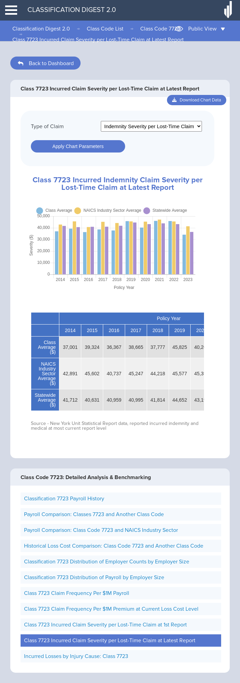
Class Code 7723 (160, 29)
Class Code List (105, 29)
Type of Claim (47, 126)
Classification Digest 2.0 (41, 29)
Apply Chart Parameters (78, 146)
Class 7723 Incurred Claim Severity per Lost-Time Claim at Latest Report (98, 39)
